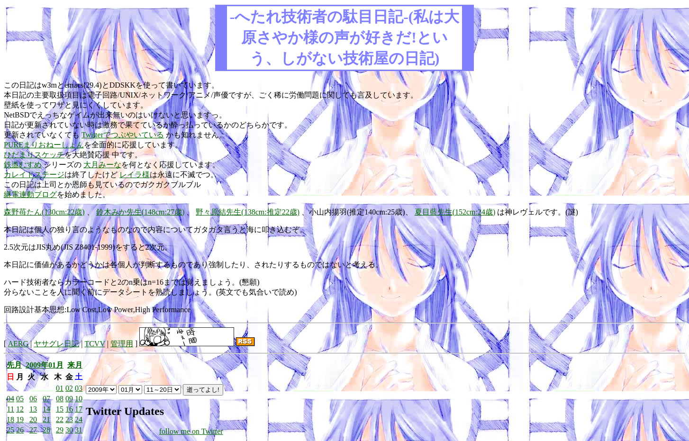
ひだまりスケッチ (34, 155)
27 (33, 430)
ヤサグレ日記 (56, 344)
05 (20, 399)
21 (46, 419)
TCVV (94, 344)
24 (78, 419)
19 (20, 419)
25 (10, 430)
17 (78, 409)
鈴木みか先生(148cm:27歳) (140, 212)
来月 (74, 365)
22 (59, 419)
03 (78, 388)
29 (59, 430)
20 (33, 419)
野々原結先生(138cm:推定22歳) (247, 212)
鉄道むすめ (23, 165)
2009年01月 (44, 365)
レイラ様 (134, 175)
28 (46, 430)
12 (20, 409)
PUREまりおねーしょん (44, 145)
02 (69, 388)
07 (46, 399)
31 (78, 430)
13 (33, 409)
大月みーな (102, 165)
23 (69, 419)
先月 (14, 365)
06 (33, 399)
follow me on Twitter (191, 431)
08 (59, 399)
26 (20, 430)
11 (10, 409)
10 (78, 399)
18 (10, 419)
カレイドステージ (34, 175)
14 (46, 409)
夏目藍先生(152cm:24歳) (455, 212)
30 (69, 430)
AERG (18, 344)
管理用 (121, 344)
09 (69, 399)
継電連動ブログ (30, 194)
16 (69, 409)
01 (59, 388)
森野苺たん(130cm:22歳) (44, 212)
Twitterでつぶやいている (123, 135)
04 (10, 399)
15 (59, 409)
